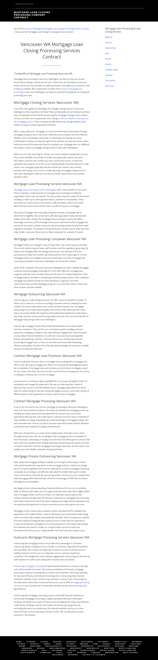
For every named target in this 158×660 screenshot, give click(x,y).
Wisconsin (57, 655)
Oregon (71, 650)
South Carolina (127, 650)
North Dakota (29, 650)
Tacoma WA (110, 80)
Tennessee (45, 652)
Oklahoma (57, 650)
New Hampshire (58, 648)
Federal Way (110, 48)
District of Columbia (94, 655)
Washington (111, 652)
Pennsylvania (88, 650)
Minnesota (87, 646)
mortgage (63, 381)
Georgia (34, 644)
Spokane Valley (111, 70)
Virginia (95, 652)
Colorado (103, 642)
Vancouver (109, 86)
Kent (107, 53)
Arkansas (71, 642)
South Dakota (27, 652)
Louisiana (135, 644)
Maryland (35, 646)
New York (109, 648)
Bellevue (108, 37)
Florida (21, 644)
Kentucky (120, 644)
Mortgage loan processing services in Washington (35, 190)
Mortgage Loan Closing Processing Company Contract (32, 15)
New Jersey (76, 648)
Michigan (72, 646)
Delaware (137, 642)
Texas (59, 652)
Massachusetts (54, 646)
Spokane (109, 75)
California (87, 642)
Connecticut (120, 642)
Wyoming (73, 655)
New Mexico (93, 648)
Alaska (44, 642)
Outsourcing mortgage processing (29, 566)
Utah (69, 652)
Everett (108, 42)
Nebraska (27, 648)
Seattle (108, 64)
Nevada (41, 648)
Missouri (119, 646)
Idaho (58, 644)
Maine (22, 646)
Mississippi (104, 646)
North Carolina (127, 648)
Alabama (31, 642)
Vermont (82, 652)
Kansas (107, 644)
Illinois (71, 644)
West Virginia (130, 652)
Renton (108, 59)
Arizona (57, 642)
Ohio (44, 650)
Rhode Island (107, 650)
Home (19, 642)
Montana (134, 646)
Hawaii (47, 644)
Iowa (95, 644)
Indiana (84, 644)
